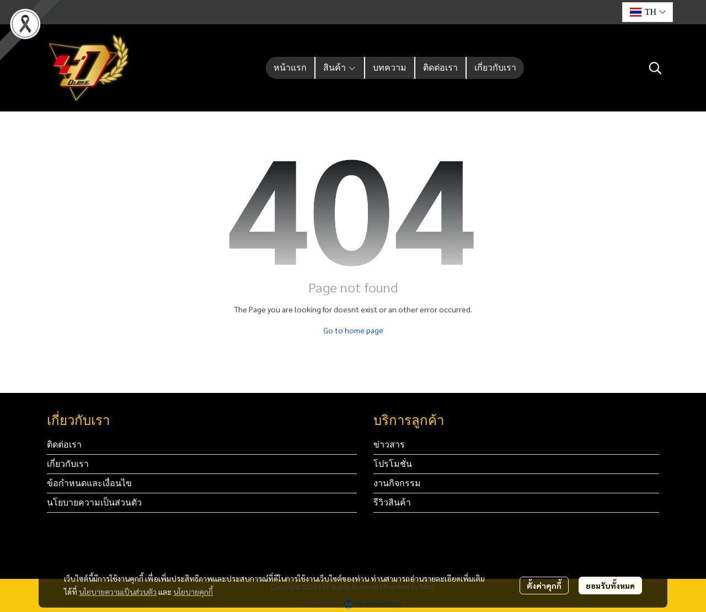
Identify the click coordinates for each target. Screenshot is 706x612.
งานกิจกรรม (397, 483)
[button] (647, 12)
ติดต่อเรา (64, 444)
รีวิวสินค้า (392, 502)
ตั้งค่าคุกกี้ (544, 585)
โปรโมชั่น (392, 464)
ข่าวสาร (389, 444)
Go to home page (353, 330)
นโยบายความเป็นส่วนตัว (118, 592)
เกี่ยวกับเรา (68, 464)
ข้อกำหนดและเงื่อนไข (89, 483)
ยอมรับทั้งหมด (610, 585)
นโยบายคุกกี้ (193, 592)
